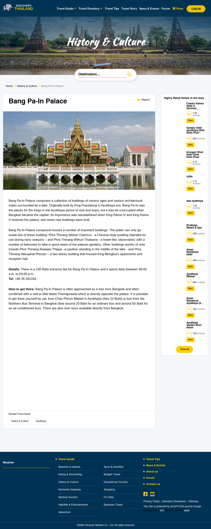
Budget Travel (112, 474)
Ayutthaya (41, 421)
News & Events (149, 8)
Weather (8, 462)
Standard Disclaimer (174, 501)
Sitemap (193, 501)
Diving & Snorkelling (70, 474)
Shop (177, 8)
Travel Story (129, 8)
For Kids (109, 497)
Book (190, 121)
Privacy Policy (151, 501)
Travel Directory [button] (91, 8)
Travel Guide (66, 459)
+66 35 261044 (25, 279)
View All (184, 349)
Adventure (64, 512)
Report (143, 99)
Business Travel (113, 505)
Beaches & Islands (69, 467)
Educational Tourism (116, 482)
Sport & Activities (113, 467)
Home (9, 86)
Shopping (109, 489)
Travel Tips (112, 8)
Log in (196, 9)
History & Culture (27, 86)
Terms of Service (174, 510)
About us (152, 471)
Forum (165, 8)
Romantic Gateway (69, 489)
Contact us (153, 484)
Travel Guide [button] (66, 8)
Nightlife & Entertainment (73, 505)
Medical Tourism (68, 497)
